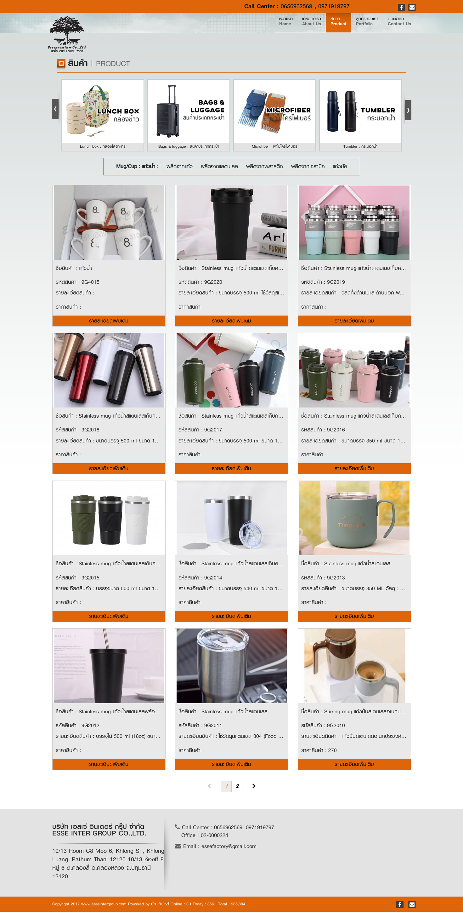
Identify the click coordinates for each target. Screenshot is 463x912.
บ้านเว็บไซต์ (160, 904)
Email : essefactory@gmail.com (216, 847)
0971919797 (334, 6)
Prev (56, 108)
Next (407, 108)
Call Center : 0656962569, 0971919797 (224, 828)
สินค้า (303, 32)
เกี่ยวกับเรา (262, 32)
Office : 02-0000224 (204, 836)
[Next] (254, 786)
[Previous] (209, 786)
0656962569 (296, 6)
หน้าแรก (228, 32)
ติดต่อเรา (392, 32)
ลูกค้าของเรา (345, 32)
